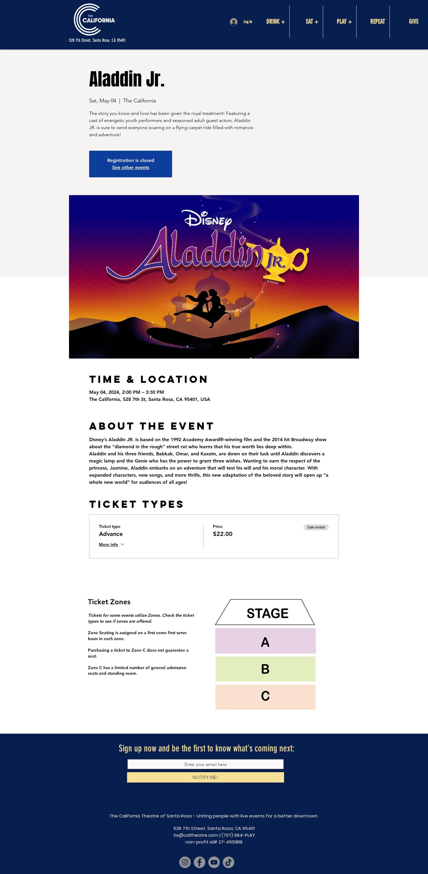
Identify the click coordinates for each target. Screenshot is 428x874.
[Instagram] (185, 862)
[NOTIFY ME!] (205, 777)
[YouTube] (214, 862)
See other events (130, 167)
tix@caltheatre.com (195, 835)
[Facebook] (199, 862)
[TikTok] (228, 862)
